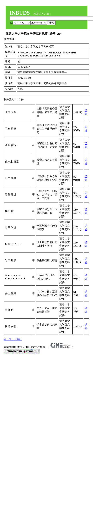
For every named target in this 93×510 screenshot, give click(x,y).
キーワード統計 (13, 339)
